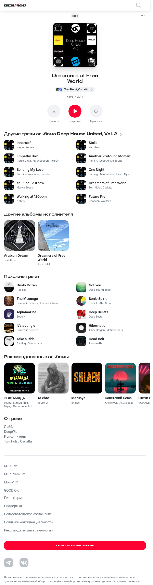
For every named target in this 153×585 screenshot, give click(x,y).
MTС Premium (14, 474)
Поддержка (13, 506)
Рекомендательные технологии (28, 530)
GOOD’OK (11, 490)
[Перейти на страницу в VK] (24, 562)
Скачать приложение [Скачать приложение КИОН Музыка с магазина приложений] (75, 545)
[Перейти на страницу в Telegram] (8, 562)
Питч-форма (14, 497)
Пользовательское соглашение (28, 514)
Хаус (70, 97)
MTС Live (11, 466)
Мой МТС (11, 482)
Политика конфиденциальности (28, 522)
